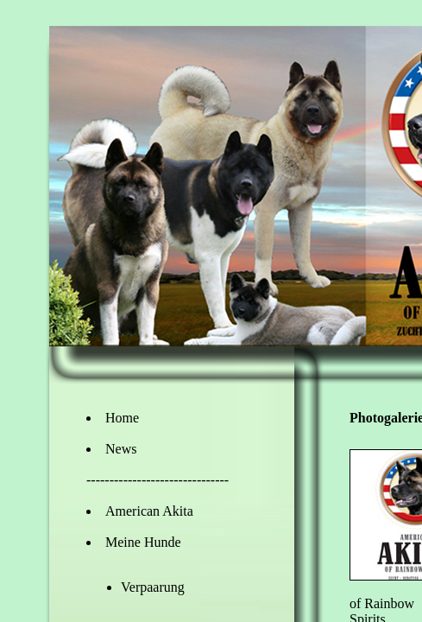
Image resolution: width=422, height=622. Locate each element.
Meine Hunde (143, 542)
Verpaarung (153, 587)
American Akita (149, 511)
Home (122, 417)
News (120, 448)
